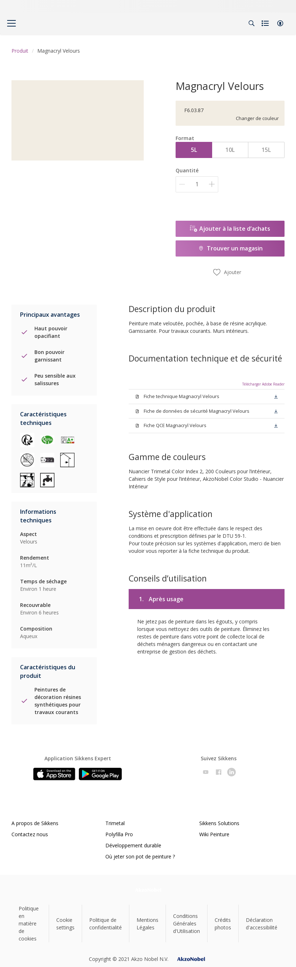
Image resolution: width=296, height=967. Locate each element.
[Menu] (11, 23)
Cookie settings (65, 923)
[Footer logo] (148, 890)
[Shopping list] (266, 23)
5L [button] (194, 150)
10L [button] (230, 150)
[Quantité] (197, 184)
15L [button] (266, 150)
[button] (280, 23)
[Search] (251, 23)
